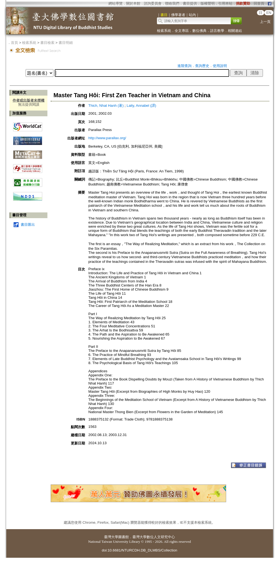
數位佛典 (199, 31)
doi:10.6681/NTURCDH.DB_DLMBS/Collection (139, 550)
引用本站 (225, 3)
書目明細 (66, 43)
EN (268, 13)
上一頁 (265, 22)
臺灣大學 (111, 537)
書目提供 (190, 3)
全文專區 (182, 31)
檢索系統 (164, 31)
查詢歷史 (202, 66)
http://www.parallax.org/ (107, 138)
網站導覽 (115, 3)
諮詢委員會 (153, 3)
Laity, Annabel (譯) (141, 105)
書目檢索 (47, 43)
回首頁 (259, 3)
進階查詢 (184, 66)
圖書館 (123, 537)
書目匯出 (28, 224)
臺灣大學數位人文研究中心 (153, 537)
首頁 (14, 43)
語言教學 (217, 31)
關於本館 (133, 3)
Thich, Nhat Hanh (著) (105, 105)
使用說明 (220, 66)
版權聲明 (208, 3)
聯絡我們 (172, 3)
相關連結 (235, 31)
